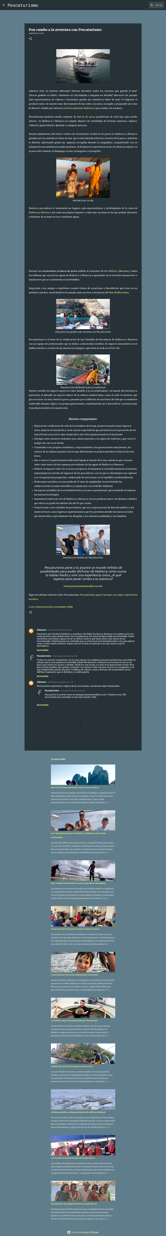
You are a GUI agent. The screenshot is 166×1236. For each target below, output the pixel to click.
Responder (42, 650)
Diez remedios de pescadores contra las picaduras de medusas (78, 883)
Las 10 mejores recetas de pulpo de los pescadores (73, 1158)
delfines (112, 271)
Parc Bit (115, 348)
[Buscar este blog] (150, 5)
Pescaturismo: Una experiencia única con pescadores (74, 1204)
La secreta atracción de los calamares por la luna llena (74, 975)
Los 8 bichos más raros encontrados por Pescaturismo (74, 1021)
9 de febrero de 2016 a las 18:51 (59, 630)
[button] (30, 39)
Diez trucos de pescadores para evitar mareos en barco (75, 787)
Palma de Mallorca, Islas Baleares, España (54, 607)
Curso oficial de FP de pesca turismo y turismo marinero (75, 929)
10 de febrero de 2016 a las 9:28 (64, 656)
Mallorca (34, 212)
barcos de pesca (86, 116)
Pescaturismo (23, 5)
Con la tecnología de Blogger (83, 1232)
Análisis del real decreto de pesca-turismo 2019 (72, 1066)
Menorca (46, 212)
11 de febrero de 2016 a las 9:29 (72, 691)
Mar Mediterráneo (119, 292)
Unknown (41, 630)
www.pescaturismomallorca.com (83, 586)
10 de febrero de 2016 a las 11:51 (60, 682)
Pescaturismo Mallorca (81, 108)
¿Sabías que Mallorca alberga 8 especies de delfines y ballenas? (78, 1112)
